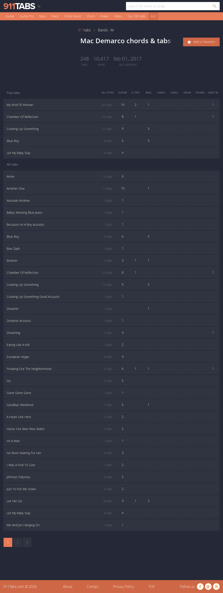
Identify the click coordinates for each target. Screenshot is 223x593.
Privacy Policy (123, 586)
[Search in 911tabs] (214, 6)
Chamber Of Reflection (60, 117)
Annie (60, 176)
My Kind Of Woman (60, 105)
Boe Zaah (60, 248)
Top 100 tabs (136, 16)
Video (118, 16)
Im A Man (60, 441)
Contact (93, 586)
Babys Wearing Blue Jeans (60, 212)
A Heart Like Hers (60, 417)
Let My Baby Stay (60, 153)
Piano (55, 16)
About (67, 586)
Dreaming (60, 333)
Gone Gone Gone (60, 393)
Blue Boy (60, 141)
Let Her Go (60, 501)
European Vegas (60, 357)
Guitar (10, 16)
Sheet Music (73, 16)
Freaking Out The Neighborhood (60, 369)
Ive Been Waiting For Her (60, 453)
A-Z (153, 16)
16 (122, 104)
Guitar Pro (27, 16)
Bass (42, 16)
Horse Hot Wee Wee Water (60, 429)
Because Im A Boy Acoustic (60, 224)
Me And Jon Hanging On (60, 525)
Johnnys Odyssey (60, 477)
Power (104, 16)
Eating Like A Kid (60, 345)
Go (60, 381)
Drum (91, 16)
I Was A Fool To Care (60, 465)
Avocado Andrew (60, 200)
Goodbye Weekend (60, 405)
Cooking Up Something (60, 129)
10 (122, 188)
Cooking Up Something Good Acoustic (60, 296)
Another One (60, 188)
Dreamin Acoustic (60, 321)
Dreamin (60, 309)
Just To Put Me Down (60, 489)
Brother (60, 260)
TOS (151, 586)
